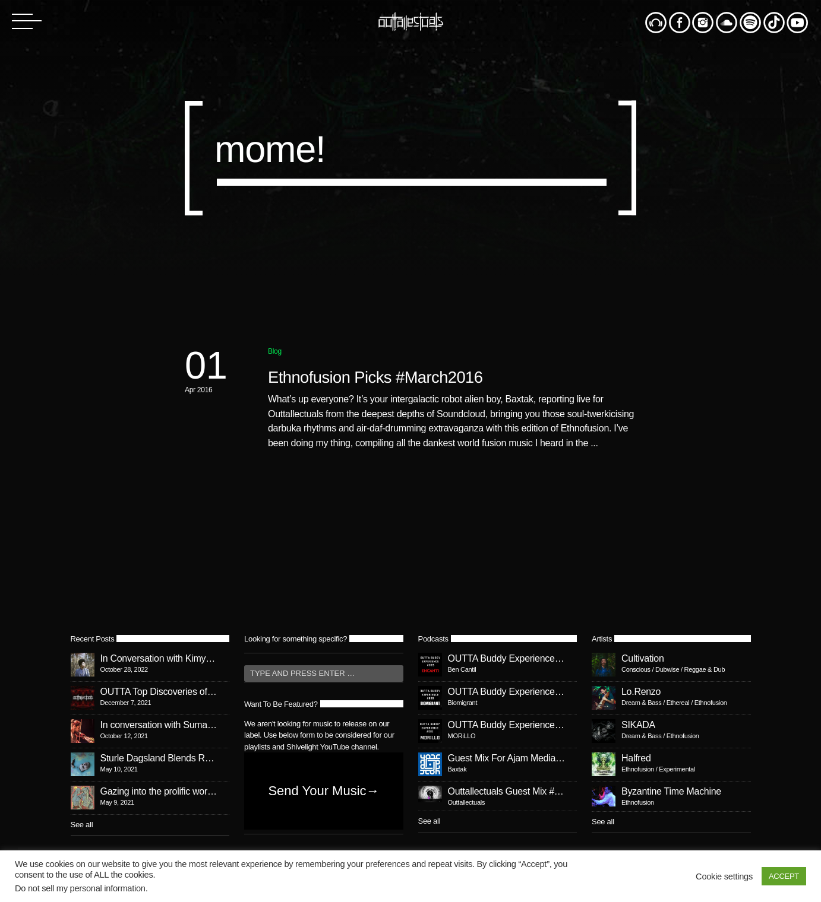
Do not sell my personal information (80, 888)
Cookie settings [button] (724, 876)
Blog (275, 351)
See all (82, 824)
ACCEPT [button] (784, 876)
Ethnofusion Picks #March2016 (375, 377)
